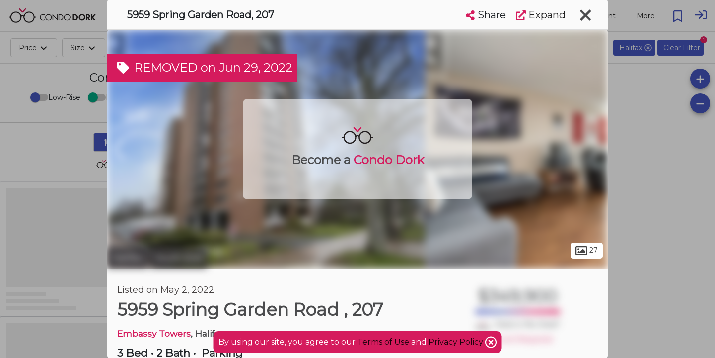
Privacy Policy (457, 342)
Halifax (127, 257)
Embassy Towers (154, 333)
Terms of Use (383, 342)
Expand (541, 15)
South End (178, 257)
